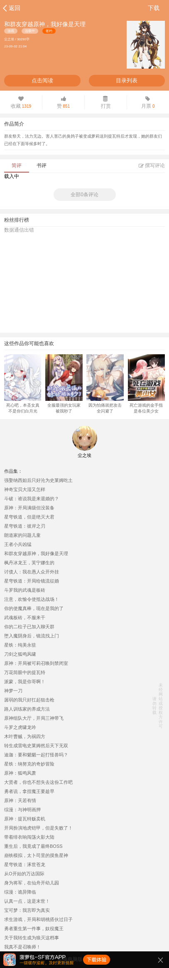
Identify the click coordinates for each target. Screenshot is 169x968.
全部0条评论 (84, 195)
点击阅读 (42, 80)
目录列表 (126, 80)
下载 (153, 8)
